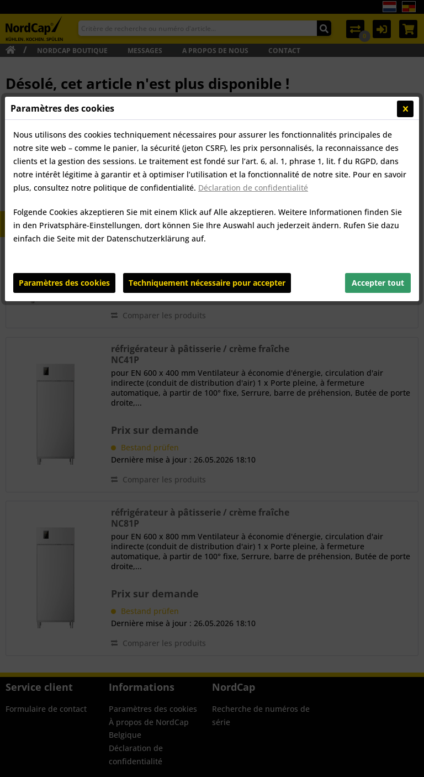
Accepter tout (378, 282)
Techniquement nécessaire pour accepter (207, 282)
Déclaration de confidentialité (253, 187)
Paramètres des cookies (64, 282)
